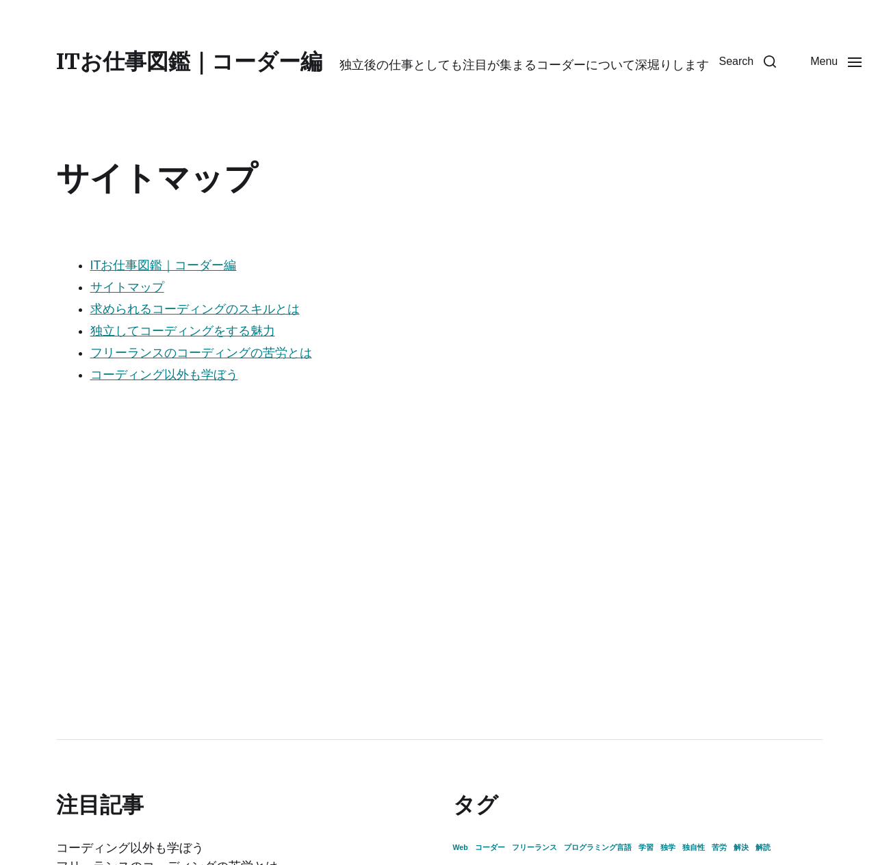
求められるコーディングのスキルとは (195, 309)
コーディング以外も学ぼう (164, 375)
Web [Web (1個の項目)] (460, 847)
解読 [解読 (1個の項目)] (763, 847)
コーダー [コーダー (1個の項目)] (490, 847)
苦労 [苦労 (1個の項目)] (719, 847)
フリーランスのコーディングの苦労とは (201, 353)
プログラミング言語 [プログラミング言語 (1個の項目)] (598, 847)
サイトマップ (127, 287)
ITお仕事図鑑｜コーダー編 (189, 61)
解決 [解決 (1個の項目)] (741, 847)
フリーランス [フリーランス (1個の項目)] (534, 847)
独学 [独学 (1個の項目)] (667, 847)
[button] (748, 61)
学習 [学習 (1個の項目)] (646, 847)
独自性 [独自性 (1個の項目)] (693, 847)
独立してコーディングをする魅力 (182, 331)
